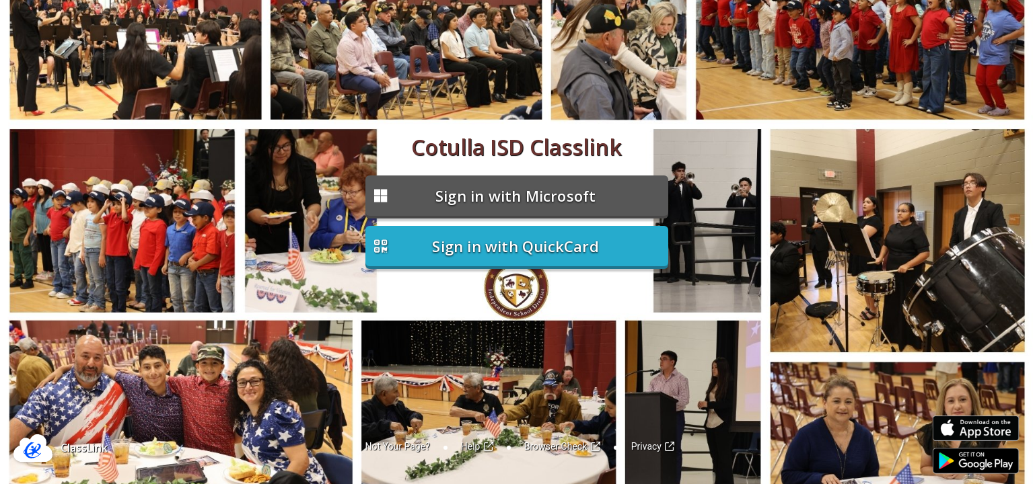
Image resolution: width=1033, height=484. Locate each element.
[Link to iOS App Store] (976, 428)
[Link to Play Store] (976, 460)
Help (477, 446)
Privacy (653, 446)
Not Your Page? (397, 446)
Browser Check (562, 446)
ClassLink (84, 448)
